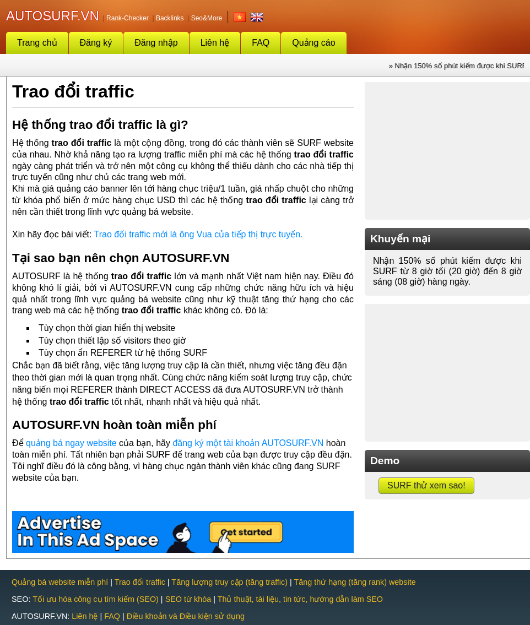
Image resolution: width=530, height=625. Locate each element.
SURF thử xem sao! (426, 485)
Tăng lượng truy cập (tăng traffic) (229, 582)
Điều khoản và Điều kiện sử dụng (186, 616)
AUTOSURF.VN (52, 15)
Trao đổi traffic (140, 582)
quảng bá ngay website (71, 443)
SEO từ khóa (188, 599)
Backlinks (170, 18)
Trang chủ (37, 42)
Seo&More (207, 18)
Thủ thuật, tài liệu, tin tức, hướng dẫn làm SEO (300, 599)
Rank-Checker (127, 18)
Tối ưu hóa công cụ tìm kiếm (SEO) (96, 599)
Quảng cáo (313, 42)
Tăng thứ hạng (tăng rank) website (355, 582)
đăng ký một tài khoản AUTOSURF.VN (247, 443)
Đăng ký (96, 42)
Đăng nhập (155, 42)
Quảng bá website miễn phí (60, 582)
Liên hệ (215, 42)
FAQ (260, 42)
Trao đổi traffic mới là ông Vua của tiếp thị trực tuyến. (198, 234)
